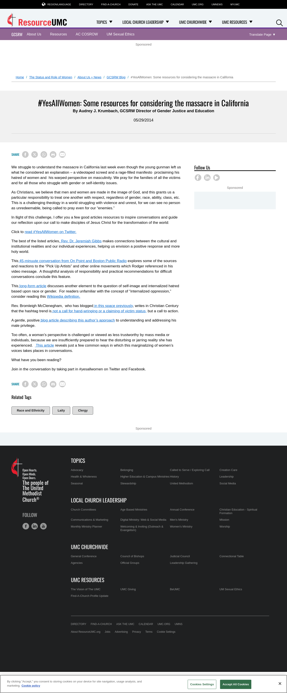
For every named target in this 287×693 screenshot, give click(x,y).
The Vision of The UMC (86, 589)
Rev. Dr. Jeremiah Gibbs (81, 241)
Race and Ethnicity (30, 410)
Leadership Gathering (184, 562)
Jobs (107, 631)
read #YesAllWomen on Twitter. (50, 232)
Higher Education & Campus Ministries (145, 476)
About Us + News (90, 77)
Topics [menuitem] (101, 22)
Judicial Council (180, 556)
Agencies (77, 562)
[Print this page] (53, 154)
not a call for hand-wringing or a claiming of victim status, (99, 311)
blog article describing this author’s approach (77, 320)
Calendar (177, 4)
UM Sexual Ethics (120, 34)
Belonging (126, 470)
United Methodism (181, 483)
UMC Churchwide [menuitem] (193, 22)
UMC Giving (128, 589)
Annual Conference (182, 509)
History (174, 476)
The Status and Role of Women (50, 77)
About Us (34, 34)
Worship (225, 526)
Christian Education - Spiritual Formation (238, 511)
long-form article (32, 286)
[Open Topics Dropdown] (110, 22)
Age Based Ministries (133, 509)
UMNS (178, 624)
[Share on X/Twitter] (34, 154)
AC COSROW (87, 34)
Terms (149, 631)
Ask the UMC (154, 4)
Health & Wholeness (84, 476)
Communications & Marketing (89, 519)
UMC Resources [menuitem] (234, 22)
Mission (224, 519)
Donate (133, 4)
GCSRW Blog (116, 77)
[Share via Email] (62, 154)
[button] (279, 22)
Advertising (121, 631)
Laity (61, 410)
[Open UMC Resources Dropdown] (250, 22)
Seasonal (77, 483)
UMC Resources (87, 579)
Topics (78, 460)
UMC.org (198, 4)
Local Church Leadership (99, 500)
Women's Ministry (181, 526)
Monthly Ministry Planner (86, 526)
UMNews (216, 4)
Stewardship (128, 483)
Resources (58, 34)
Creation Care (228, 470)
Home (20, 77)
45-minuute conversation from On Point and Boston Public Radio (73, 261)
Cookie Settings (166, 631)
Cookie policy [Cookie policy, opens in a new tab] (31, 685)
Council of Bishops (132, 556)
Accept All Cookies (235, 684)
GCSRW (16, 34)
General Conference (84, 556)
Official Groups (129, 562)
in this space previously (113, 306)
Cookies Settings (202, 684)
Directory (86, 4)
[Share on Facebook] (25, 154)
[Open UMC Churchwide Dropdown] (210, 22)
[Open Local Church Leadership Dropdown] (167, 22)
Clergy (83, 410)
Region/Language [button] (59, 4)
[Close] (280, 683)
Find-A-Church (110, 4)
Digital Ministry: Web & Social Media (143, 519)
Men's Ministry (179, 519)
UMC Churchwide (89, 546)
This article (44, 345)
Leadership (227, 476)
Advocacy (77, 470)
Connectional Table (232, 556)
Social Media (228, 483)
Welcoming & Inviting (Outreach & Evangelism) (141, 528)
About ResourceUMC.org (85, 631)
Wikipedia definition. (63, 296)
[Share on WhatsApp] (44, 154)
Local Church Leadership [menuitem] (143, 22)
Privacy (136, 631)
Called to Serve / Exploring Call (190, 470)
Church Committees (83, 509)
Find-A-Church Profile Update (90, 595)
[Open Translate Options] (262, 35)
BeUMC (175, 589)
